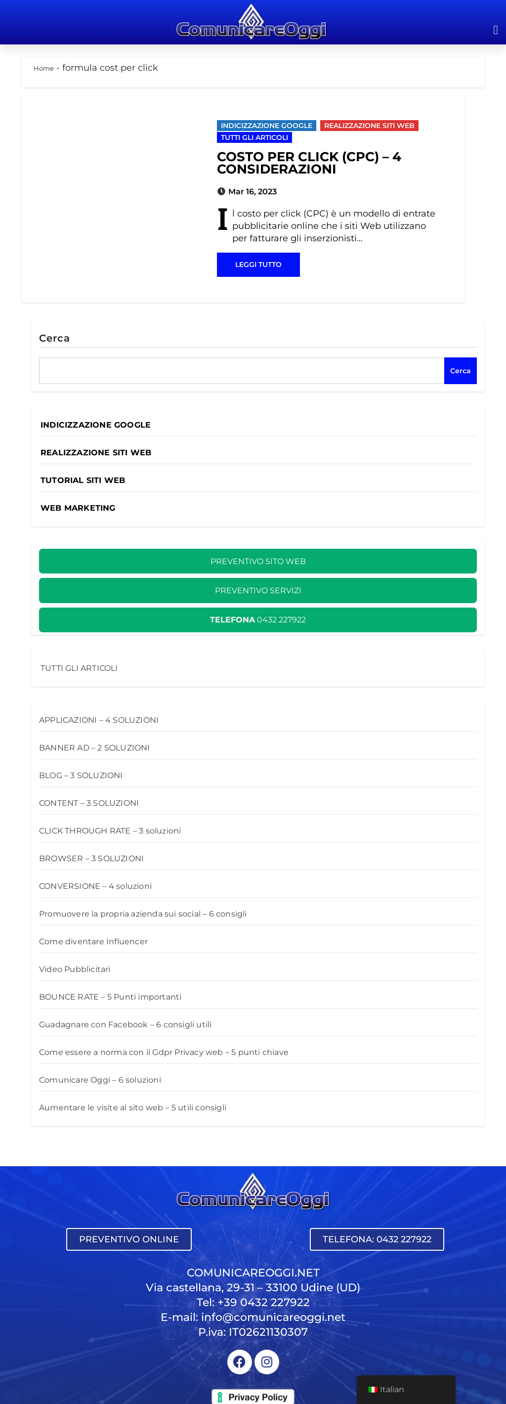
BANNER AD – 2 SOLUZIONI (94, 747)
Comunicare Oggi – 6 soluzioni (100, 1080)
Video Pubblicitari (75, 969)
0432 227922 (258, 619)
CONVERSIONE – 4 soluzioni (95, 886)
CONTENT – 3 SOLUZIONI (89, 803)
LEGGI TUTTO (258, 264)
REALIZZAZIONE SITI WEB (369, 125)
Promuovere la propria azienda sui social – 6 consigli (143, 914)
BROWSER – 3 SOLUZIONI (91, 858)
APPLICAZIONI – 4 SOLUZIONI (99, 720)
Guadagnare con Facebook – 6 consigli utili (125, 1024)
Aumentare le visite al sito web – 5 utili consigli (132, 1107)
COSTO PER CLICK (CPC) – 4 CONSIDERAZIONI (309, 163)
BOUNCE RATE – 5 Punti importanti (110, 997)
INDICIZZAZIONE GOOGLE (266, 125)
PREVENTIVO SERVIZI (258, 590)
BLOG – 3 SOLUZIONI (81, 775)
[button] (495, 29)
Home (44, 68)
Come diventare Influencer (93, 941)
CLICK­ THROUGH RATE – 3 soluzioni (110, 830)
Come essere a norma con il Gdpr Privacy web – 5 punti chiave (164, 1052)
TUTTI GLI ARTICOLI (254, 137)
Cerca (55, 338)
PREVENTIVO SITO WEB (258, 561)
